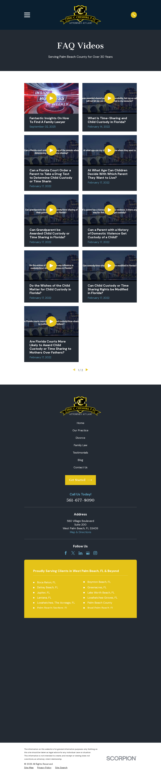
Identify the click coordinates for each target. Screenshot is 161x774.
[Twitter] (73, 553)
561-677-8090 (80, 500)
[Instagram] (95, 553)
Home (80, 423)
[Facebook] (66, 553)
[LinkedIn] (80, 553)
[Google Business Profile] (88, 553)
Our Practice (80, 430)
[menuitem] (29, 654)
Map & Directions (80, 532)
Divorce (80, 438)
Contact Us (80, 467)
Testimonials (80, 452)
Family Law (80, 445)
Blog (80, 460)
